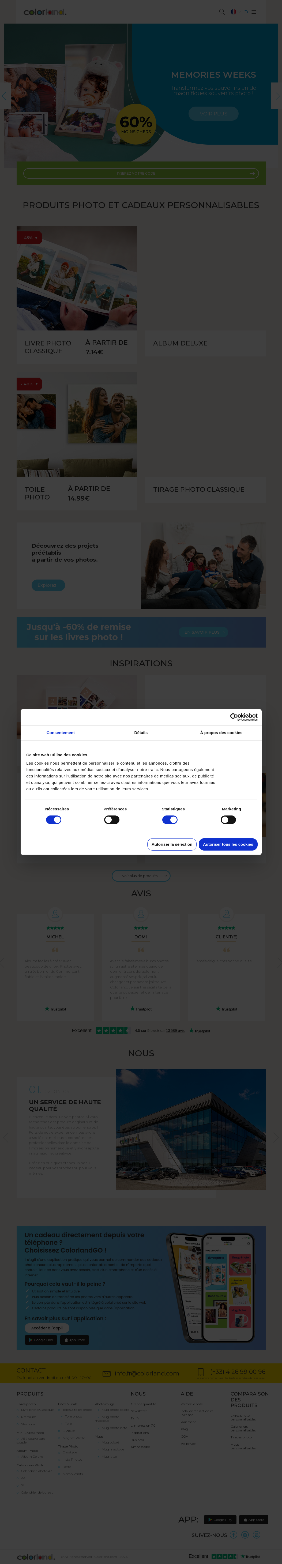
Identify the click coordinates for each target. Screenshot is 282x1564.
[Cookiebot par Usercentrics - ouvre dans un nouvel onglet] (234, 717)
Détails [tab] (141, 732)
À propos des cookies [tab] (221, 732)
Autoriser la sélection (172, 844)
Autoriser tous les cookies (228, 844)
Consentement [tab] (61, 732)
